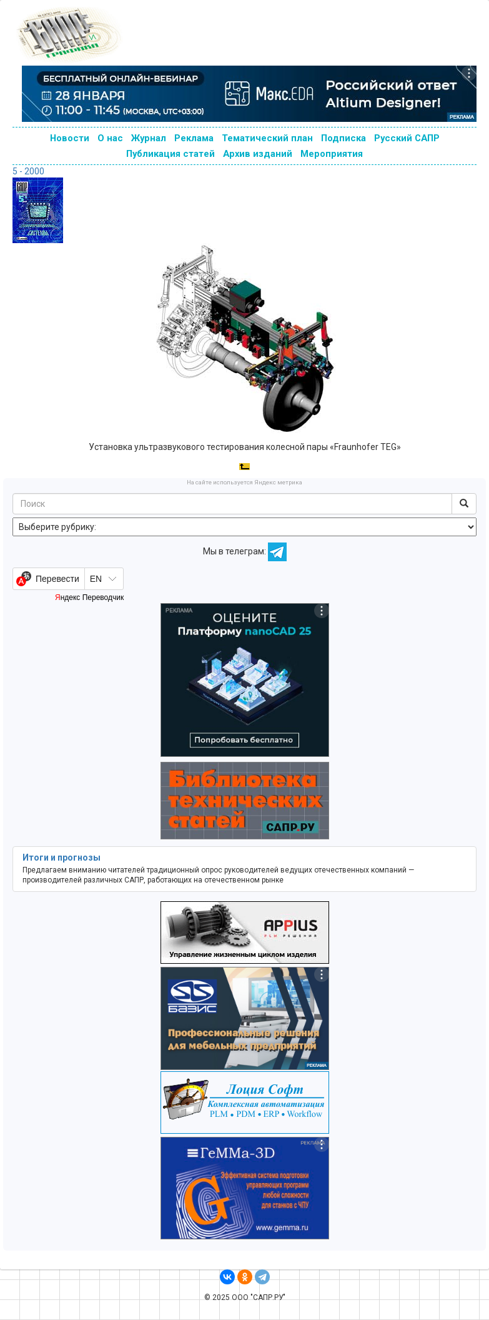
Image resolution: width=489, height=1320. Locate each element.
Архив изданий (257, 153)
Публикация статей (170, 153)
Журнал (148, 138)
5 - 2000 (28, 171)
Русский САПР (407, 138)
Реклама (194, 138)
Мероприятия (331, 153)
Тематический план (267, 138)
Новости (69, 138)
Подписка (343, 138)
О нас (110, 138)
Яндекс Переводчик (89, 597)
